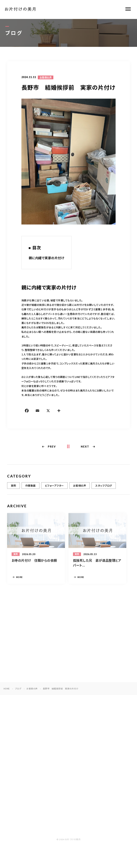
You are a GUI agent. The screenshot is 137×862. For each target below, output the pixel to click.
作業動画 (30, 488)
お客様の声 (46, 77)
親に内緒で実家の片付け (46, 258)
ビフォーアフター (54, 488)
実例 (13, 488)
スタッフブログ (103, 488)
